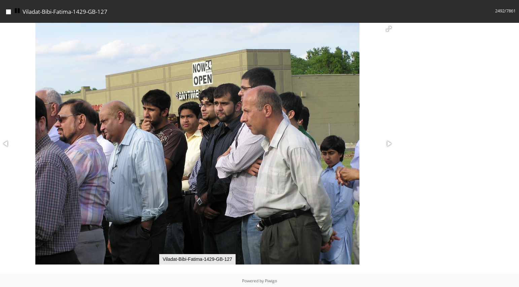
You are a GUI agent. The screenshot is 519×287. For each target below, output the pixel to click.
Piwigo (271, 279)
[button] (388, 27)
